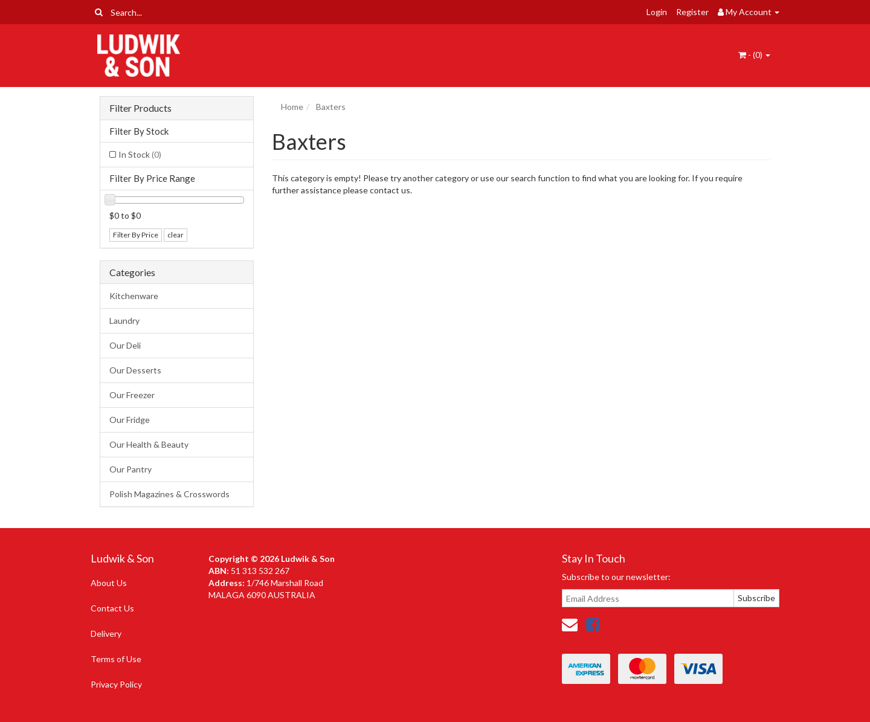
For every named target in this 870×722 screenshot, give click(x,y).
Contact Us (112, 608)
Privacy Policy (116, 684)
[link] (592, 624)
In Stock (139, 154)
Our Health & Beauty (148, 444)
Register (692, 12)
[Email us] (570, 624)
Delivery (106, 633)
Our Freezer (132, 395)
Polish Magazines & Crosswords (169, 494)
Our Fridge (129, 419)
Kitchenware (133, 296)
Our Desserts (135, 370)
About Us (109, 583)
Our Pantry (130, 469)
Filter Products (140, 108)
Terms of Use (116, 659)
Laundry (124, 320)
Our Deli (125, 345)
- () (754, 55)
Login (656, 12)
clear (175, 234)
